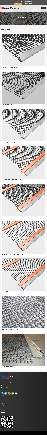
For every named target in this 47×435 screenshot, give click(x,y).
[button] (43, 8)
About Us (3, 401)
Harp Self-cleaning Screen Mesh (10, 291)
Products (3, 403)
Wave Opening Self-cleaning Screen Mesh (12, 254)
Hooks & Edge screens (7, 366)
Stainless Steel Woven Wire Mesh (10, 329)
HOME (3, 398)
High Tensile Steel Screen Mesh (9, 67)
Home (21, 19)
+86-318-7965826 (28, 3)
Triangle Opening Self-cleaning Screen (11, 217)
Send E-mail (18, 3)
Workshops (4, 405)
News (3, 408)
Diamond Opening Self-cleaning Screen (12, 179)
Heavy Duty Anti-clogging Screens (10, 142)
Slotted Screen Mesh (7, 104)
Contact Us (4, 410)
